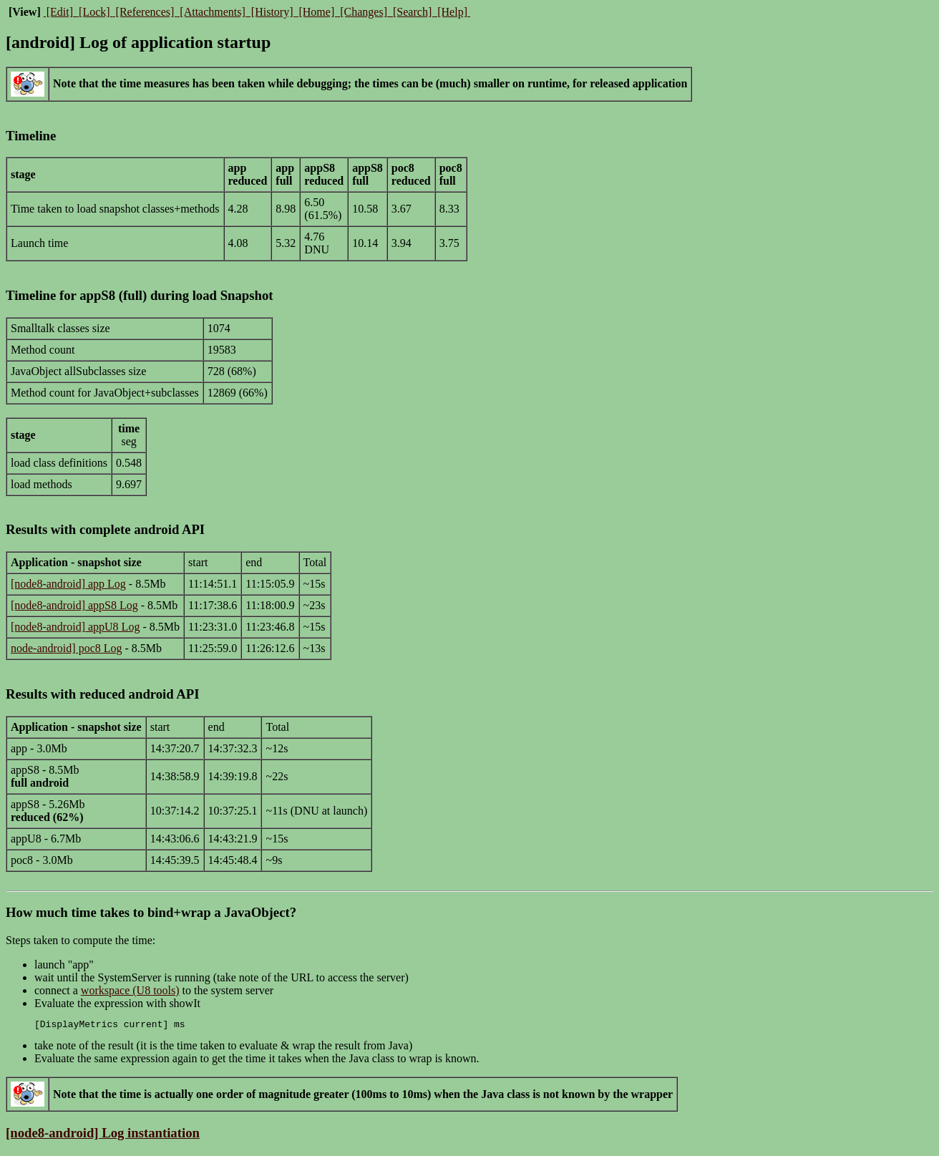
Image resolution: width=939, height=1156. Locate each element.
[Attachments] (212, 12)
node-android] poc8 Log (66, 648)
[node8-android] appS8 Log (74, 605)
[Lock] (94, 12)
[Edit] (60, 12)
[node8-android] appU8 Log (75, 627)
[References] (145, 12)
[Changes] (363, 12)
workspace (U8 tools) (130, 990)
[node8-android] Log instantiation (103, 1134)
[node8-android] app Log (68, 584)
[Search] (412, 12)
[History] (272, 12)
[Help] (452, 12)
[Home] (316, 12)
